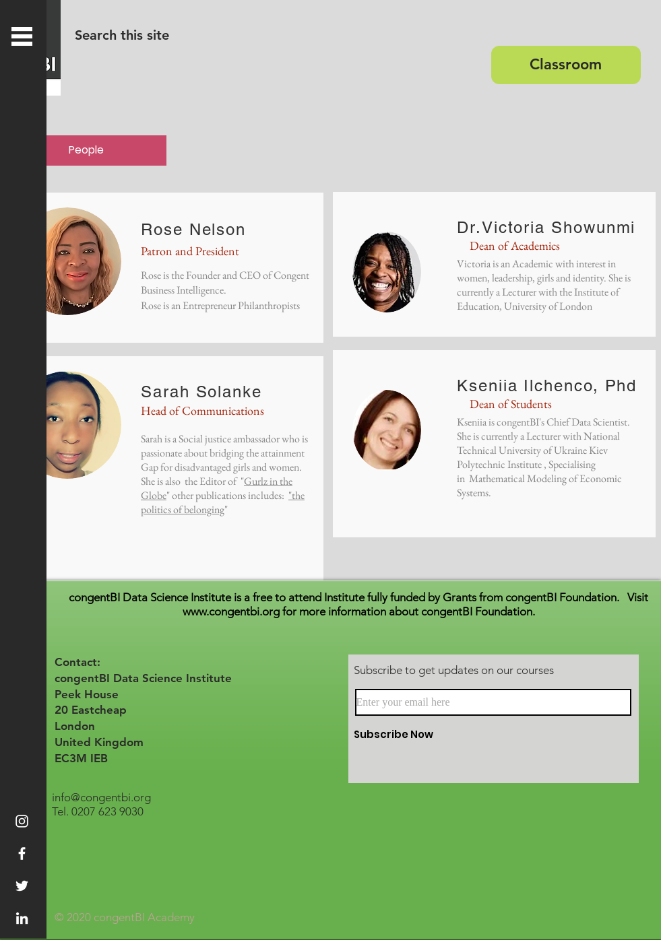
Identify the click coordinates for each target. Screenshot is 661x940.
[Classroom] (566, 65)
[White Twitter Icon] (21, 885)
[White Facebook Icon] (21, 853)
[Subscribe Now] (464, 734)
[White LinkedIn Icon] (21, 918)
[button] (21, 36)
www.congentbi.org (231, 611)
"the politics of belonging (223, 502)
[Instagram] (21, 821)
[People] (86, 150)
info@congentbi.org (101, 797)
